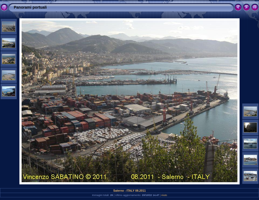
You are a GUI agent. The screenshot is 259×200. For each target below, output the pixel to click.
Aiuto (164, 195)
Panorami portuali (30, 7)
